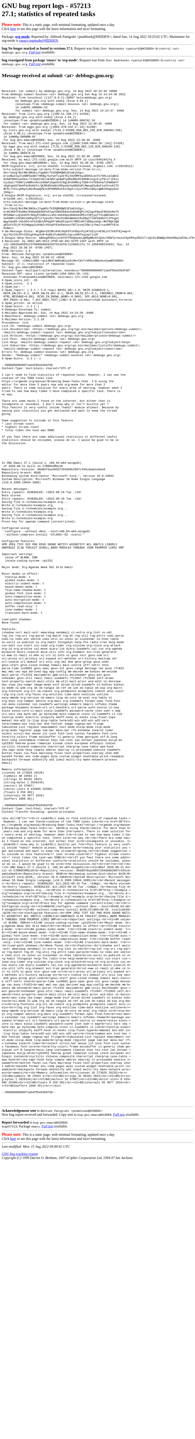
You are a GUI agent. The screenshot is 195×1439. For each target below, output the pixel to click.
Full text (35, 52)
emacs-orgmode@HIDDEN (38, 40)
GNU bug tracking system (20, 1357)
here (13, 29)
